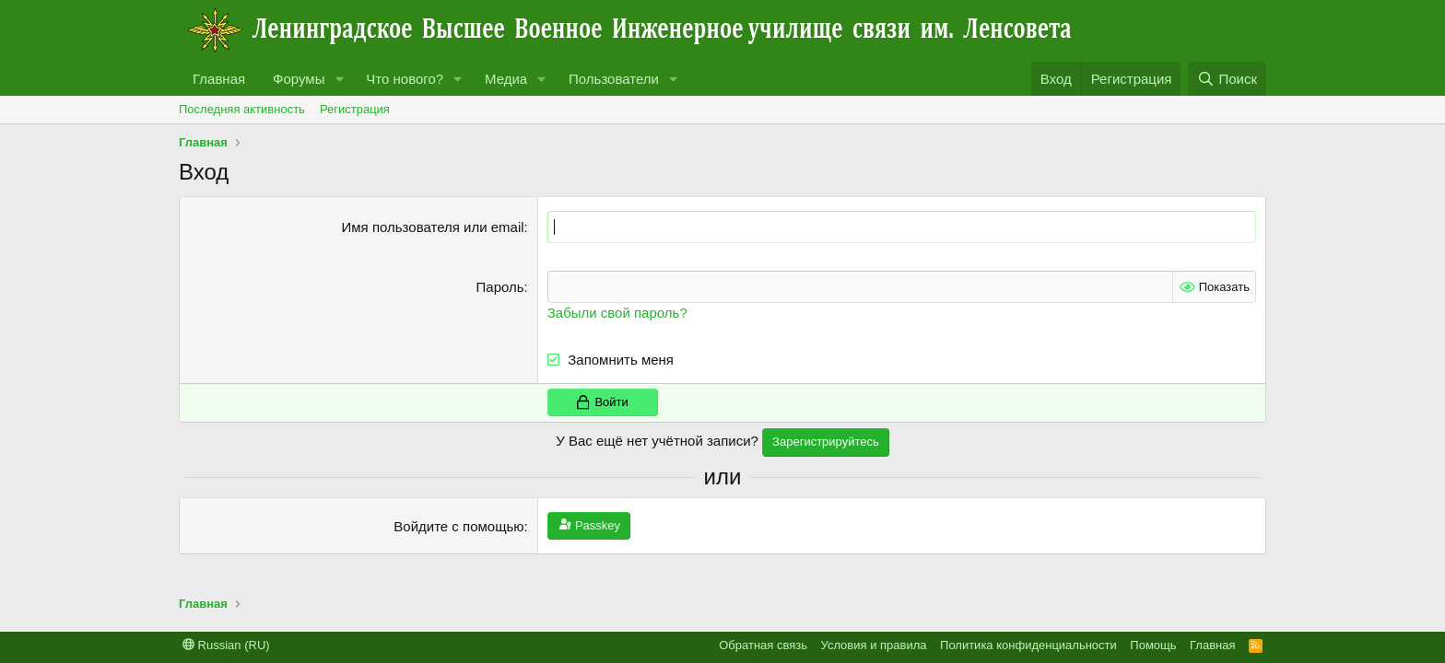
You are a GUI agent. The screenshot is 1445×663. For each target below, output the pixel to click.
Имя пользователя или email (433, 227)
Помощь (1153, 645)
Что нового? (404, 79)
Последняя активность (242, 109)
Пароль (500, 287)
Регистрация (355, 109)
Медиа (506, 79)
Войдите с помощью (458, 526)
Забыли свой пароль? (617, 312)
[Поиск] (1227, 79)
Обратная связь (763, 645)
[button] (339, 79)
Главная (219, 79)
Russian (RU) (226, 645)
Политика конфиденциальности (1028, 645)
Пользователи (614, 79)
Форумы (298, 79)
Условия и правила (874, 645)
